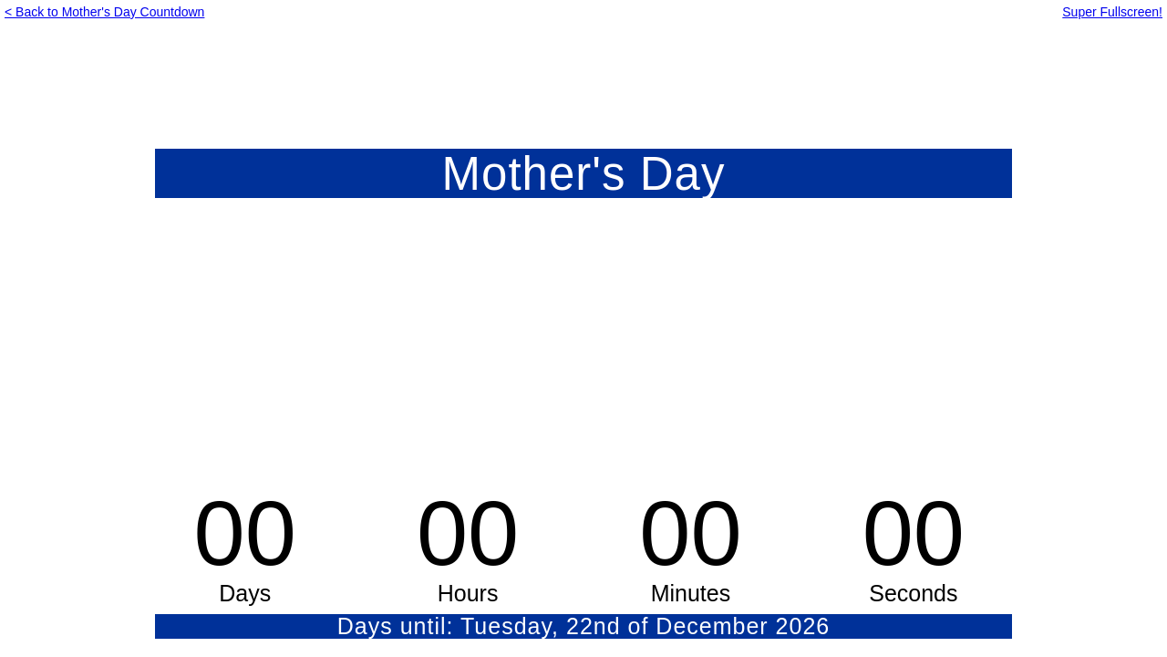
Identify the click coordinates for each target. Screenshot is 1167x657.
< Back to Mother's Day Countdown (104, 12)
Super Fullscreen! (1112, 12)
